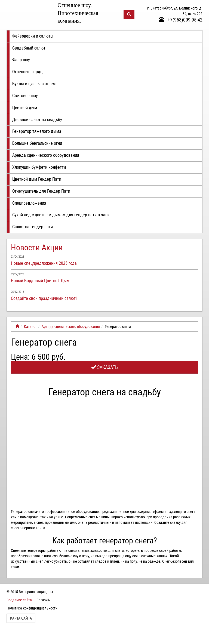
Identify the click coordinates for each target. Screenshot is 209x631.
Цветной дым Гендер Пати (36, 179)
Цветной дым (24, 107)
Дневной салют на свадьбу (37, 119)
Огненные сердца (28, 71)
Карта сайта (21, 618)
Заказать (104, 367)
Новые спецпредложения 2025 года (44, 263)
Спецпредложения (29, 203)
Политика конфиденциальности (32, 608)
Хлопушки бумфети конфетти (39, 167)
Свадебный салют (28, 48)
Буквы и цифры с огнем (34, 83)
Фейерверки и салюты (32, 36)
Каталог (30, 326)
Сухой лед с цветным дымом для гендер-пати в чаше (61, 214)
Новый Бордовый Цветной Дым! (40, 280)
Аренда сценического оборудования (45, 155)
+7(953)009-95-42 (180, 20)
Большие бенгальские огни (37, 143)
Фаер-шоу (21, 59)
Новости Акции (37, 247)
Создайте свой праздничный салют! (44, 298)
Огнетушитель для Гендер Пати (41, 191)
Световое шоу (25, 95)
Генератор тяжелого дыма (36, 131)
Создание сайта (19, 600)
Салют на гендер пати (32, 226)
